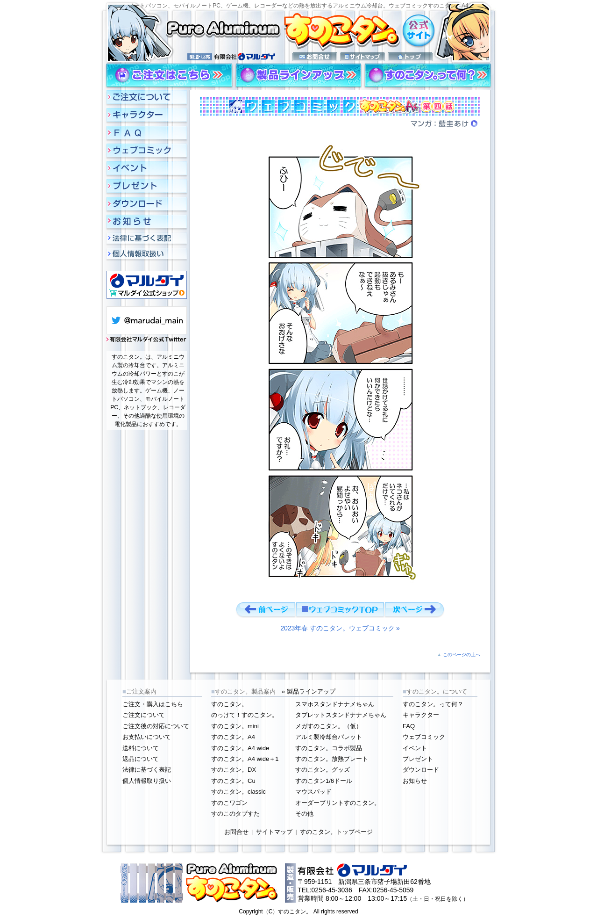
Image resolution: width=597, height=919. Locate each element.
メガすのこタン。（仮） (328, 726)
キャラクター (421, 714)
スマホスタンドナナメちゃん (334, 704)
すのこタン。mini (235, 726)
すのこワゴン (229, 802)
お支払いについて (146, 736)
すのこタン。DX (233, 769)
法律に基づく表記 (146, 769)
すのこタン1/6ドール (323, 780)
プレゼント (418, 758)
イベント (415, 748)
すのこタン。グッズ (322, 769)
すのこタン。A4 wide (240, 748)
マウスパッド (313, 791)
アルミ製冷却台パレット (328, 736)
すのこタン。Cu (233, 780)
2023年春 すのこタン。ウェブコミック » (340, 628)
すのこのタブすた (235, 813)
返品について (140, 758)
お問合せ (236, 831)
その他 (304, 813)
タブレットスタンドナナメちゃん (340, 714)
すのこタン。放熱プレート (331, 758)
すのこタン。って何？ (433, 704)
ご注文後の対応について (155, 726)
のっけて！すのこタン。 (244, 714)
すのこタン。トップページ (336, 831)
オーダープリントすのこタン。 (337, 802)
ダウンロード (421, 769)
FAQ (409, 726)
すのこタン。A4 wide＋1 (244, 758)
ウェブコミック (424, 736)
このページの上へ (461, 654)
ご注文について (143, 714)
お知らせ (415, 780)
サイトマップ (274, 831)
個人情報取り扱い (146, 780)
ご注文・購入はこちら (152, 704)
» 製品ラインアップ (308, 691)
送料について (140, 748)
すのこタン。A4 (233, 736)
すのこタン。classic (238, 791)
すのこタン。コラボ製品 (328, 748)
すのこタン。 (229, 704)
